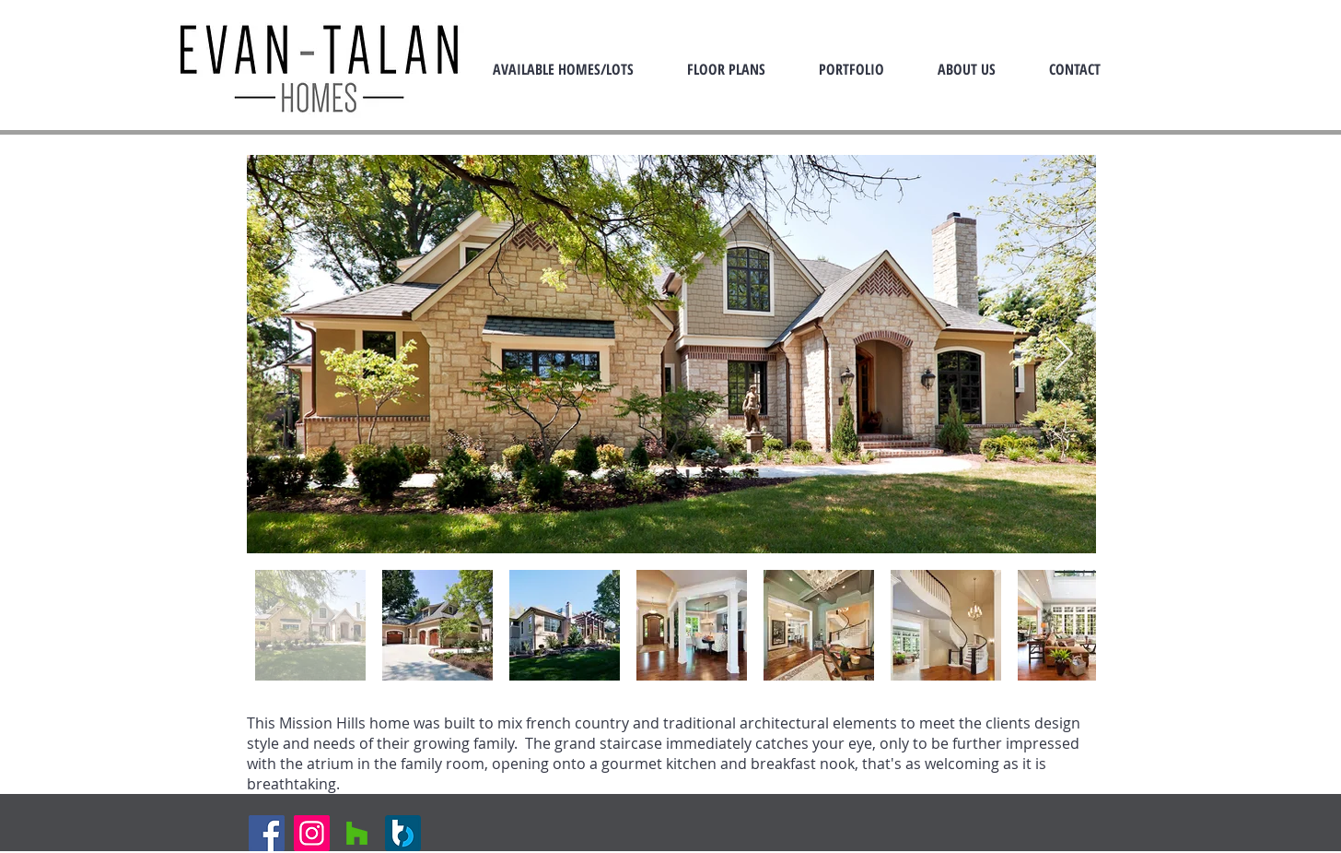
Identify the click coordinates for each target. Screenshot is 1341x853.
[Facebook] (267, 833)
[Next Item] (1064, 355)
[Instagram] (312, 833)
